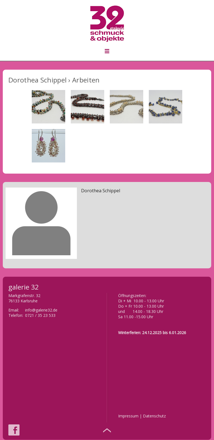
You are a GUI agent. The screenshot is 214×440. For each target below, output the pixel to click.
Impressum (128, 416)
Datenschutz (154, 416)
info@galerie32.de (41, 310)
